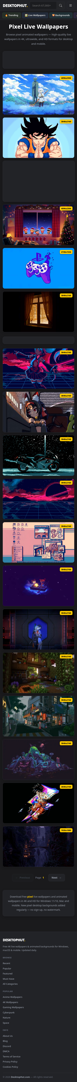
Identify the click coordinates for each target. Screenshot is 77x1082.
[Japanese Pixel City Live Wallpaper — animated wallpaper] (38, 716)
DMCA (6, 1051)
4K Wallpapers (10, 1002)
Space (6, 1022)
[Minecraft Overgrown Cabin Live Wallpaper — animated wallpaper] (38, 672)
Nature (6, 1017)
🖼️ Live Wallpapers (35, 15)
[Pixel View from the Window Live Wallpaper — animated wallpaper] (38, 311)
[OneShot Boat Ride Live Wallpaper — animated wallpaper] (38, 585)
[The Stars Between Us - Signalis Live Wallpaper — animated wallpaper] (38, 629)
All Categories (10, 983)
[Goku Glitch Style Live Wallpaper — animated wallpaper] (38, 803)
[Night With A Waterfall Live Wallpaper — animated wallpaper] (38, 846)
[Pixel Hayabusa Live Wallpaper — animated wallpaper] (38, 455)
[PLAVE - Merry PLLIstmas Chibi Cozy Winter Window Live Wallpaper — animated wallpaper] (38, 224)
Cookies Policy (10, 1066)
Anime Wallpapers (12, 997)
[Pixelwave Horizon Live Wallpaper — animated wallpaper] (38, 499)
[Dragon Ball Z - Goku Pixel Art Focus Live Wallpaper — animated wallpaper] (38, 137)
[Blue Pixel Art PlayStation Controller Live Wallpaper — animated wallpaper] (38, 268)
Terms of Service (11, 1056)
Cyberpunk (9, 1012)
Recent (6, 963)
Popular (7, 968)
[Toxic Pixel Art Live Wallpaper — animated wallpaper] (38, 759)
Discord (7, 1046)
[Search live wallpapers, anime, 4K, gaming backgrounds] (43, 5)
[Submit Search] (60, 5)
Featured (7, 973)
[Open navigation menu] (70, 5)
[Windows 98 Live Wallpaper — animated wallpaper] (38, 542)
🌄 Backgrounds (61, 15)
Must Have (8, 978)
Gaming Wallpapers (13, 1007)
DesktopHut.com (20, 1077)
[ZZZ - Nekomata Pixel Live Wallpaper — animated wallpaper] (38, 412)
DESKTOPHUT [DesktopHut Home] (15, 5)
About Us (8, 1035)
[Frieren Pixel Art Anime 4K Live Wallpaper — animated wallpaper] (38, 94)
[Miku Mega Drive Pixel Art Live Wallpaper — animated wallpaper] (38, 368)
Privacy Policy (10, 1061)
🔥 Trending (11, 15)
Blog (5, 1041)
